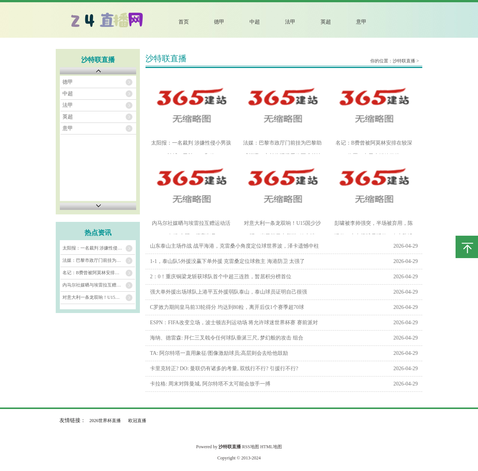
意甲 (361, 22)
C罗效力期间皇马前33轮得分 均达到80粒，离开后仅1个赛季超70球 (227, 307)
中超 (254, 22)
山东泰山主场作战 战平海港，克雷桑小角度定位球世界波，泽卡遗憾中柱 (234, 246)
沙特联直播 (404, 60)
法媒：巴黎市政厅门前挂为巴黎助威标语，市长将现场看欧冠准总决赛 (98, 260)
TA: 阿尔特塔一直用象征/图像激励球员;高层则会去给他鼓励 (219, 353)
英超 (326, 22)
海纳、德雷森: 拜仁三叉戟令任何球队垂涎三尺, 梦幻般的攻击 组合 (226, 338)
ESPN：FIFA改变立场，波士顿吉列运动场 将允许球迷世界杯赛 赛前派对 (234, 322)
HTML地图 (271, 446)
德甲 (219, 22)
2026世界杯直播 (105, 420)
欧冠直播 (137, 420)
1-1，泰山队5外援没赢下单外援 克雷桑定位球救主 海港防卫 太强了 (227, 261)
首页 (183, 22)
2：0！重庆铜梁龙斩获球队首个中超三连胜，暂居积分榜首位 (220, 276)
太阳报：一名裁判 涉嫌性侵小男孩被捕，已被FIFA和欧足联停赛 (98, 248)
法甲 (290, 22)
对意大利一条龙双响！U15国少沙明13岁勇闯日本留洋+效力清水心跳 (98, 297)
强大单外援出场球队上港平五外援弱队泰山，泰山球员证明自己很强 (228, 292)
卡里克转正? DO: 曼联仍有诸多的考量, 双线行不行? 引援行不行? (224, 368)
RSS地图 (250, 446)
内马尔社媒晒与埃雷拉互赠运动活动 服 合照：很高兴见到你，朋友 (98, 285)
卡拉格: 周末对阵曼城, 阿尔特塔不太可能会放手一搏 (210, 384)
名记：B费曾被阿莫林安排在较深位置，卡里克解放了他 (98, 272)
